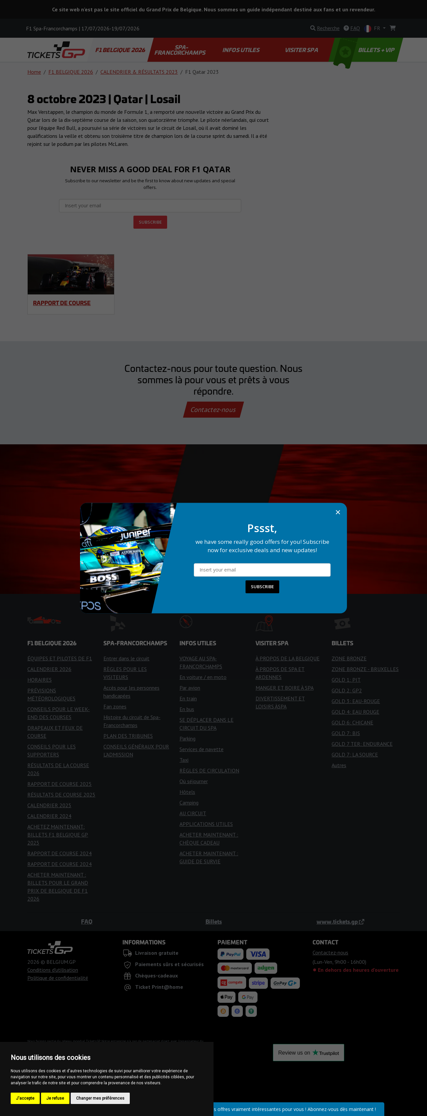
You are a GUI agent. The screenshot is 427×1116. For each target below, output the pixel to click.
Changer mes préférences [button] (100, 1098)
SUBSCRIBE (262, 587)
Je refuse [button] (55, 1098)
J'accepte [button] (25, 1098)
